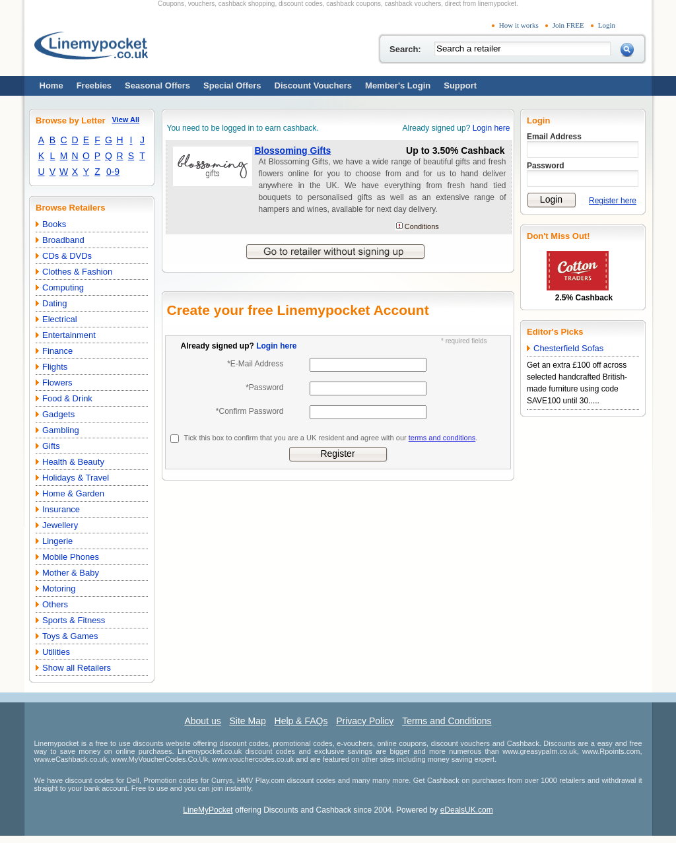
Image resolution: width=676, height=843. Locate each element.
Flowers (57, 383)
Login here (491, 128)
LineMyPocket (207, 810)
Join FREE (568, 25)
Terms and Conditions (446, 721)
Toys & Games (70, 636)
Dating (54, 303)
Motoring (59, 588)
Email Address (554, 136)
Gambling (60, 430)
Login (606, 25)
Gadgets (58, 414)
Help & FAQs (301, 721)
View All (125, 119)
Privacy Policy (364, 721)
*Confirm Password (250, 411)
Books (54, 224)
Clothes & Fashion (77, 272)
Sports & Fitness (73, 620)
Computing (63, 287)
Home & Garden (73, 493)
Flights (54, 367)
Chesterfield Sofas (568, 348)
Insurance (61, 509)
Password (545, 165)
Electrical (59, 319)
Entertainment (69, 335)
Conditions (422, 226)
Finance (57, 351)
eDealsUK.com (466, 810)
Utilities (56, 652)
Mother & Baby (70, 573)
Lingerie (57, 541)
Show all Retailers (76, 668)
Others (55, 604)
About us (202, 721)
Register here (612, 200)
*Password (264, 387)
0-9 (112, 171)
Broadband (63, 240)
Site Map (247, 721)
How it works (519, 25)
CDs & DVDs (67, 256)
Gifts (51, 446)
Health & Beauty (73, 462)
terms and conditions (442, 438)
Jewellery (60, 525)
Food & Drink (67, 398)
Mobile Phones (70, 557)
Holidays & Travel (75, 478)
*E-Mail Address (255, 363)
